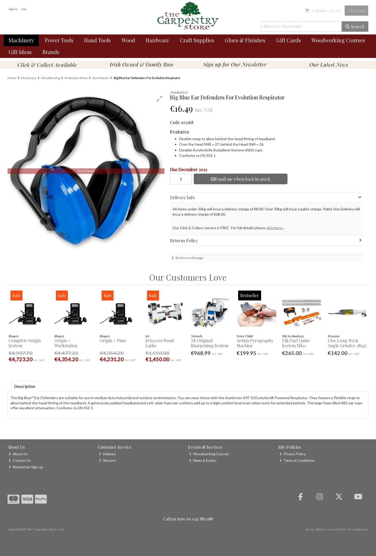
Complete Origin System (25, 343)
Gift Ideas (20, 51)
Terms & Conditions (297, 460)
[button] (159, 98)
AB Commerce (357, 529)
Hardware (157, 40)
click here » (275, 228)
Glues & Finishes (245, 40)
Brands (51, 51)
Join (24, 9)
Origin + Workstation (66, 343)
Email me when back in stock (240, 179)
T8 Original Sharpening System (209, 343)
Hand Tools (97, 40)
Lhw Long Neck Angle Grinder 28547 (347, 343)
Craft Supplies (197, 40)
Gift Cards (288, 40)
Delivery (107, 454)
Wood (128, 40)
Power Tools (59, 40)
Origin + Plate (113, 340)
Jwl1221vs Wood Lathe (159, 343)
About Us (18, 454)
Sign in (13, 9)
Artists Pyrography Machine (255, 343)
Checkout (356, 10)
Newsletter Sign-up (26, 467)
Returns (107, 460)
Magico (321, 529)
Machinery (21, 40)
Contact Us (20, 460)
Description (24, 386)
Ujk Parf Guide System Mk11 (296, 343)
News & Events (202, 460)
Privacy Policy (292, 454)
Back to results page (189, 258)
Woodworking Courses (338, 40)
